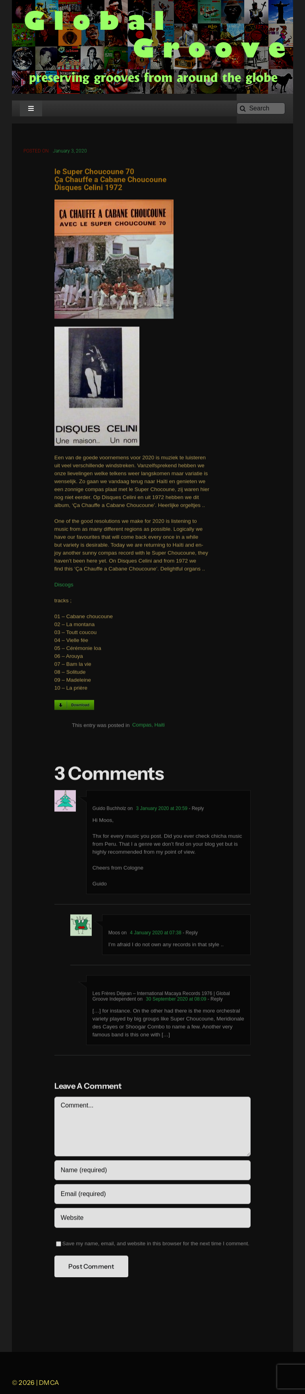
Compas (141, 727)
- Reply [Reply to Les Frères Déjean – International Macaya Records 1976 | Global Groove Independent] (214, 1000)
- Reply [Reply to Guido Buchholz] (195, 810)
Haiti (159, 727)
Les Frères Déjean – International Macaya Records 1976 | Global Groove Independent (161, 997)
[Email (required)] (152, 1195)
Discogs (63, 586)
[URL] (152, 1219)
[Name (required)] (152, 1172)
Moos (114, 934)
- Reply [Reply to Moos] (189, 934)
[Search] (261, 108)
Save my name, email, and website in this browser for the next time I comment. (155, 1245)
